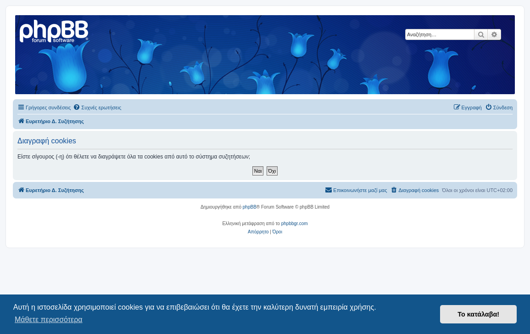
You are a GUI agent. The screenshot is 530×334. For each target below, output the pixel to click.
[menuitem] (97, 107)
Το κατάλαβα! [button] (478, 314)
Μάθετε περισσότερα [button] (49, 319)
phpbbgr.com (294, 223)
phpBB (250, 206)
